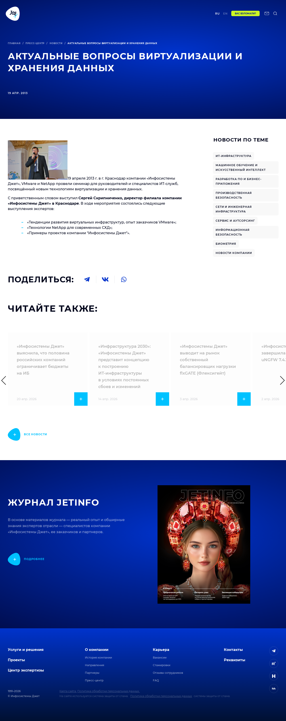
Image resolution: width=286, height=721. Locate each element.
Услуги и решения (26, 650)
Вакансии (159, 657)
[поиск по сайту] (275, 15)
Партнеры (92, 672)
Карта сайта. (68, 691)
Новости (56, 43)
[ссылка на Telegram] (273, 650)
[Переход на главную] (12, 15)
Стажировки (161, 665)
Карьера (161, 650)
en (225, 15)
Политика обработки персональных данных (161, 696)
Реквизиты (234, 660)
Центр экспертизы (106, 15)
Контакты (182, 15)
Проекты (77, 15)
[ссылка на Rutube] (273, 663)
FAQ (156, 680)
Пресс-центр (34, 43)
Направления (94, 665)
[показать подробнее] (27, 434)
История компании (98, 657)
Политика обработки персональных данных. (108, 691)
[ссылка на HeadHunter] (273, 688)
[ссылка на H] (273, 676)
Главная (14, 43)
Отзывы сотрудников (168, 672)
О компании (96, 650)
